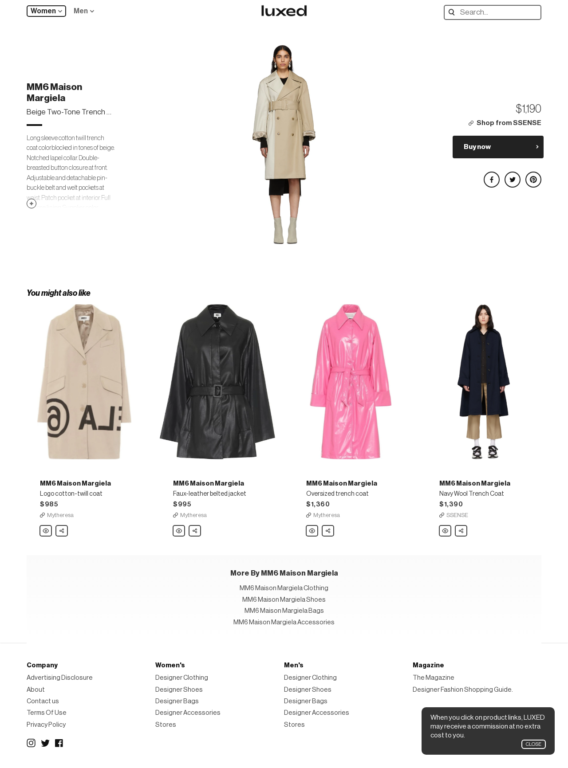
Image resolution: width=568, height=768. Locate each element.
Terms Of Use (47, 712)
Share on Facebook (491, 175)
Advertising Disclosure (60, 677)
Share (62, 528)
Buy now (477, 146)
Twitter (45, 743)
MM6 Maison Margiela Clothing (284, 588)
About (36, 689)
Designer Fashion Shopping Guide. (463, 689)
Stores (165, 724)
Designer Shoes (179, 689)
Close (533, 744)
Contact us (43, 701)
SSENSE (457, 515)
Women (43, 11)
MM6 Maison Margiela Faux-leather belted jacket (179, 531)
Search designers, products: (453, 12)
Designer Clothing (181, 677)
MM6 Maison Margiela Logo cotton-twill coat (46, 531)
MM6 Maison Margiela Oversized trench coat (312, 531)
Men (81, 11)
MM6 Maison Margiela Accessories (284, 622)
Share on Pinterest (532, 175)
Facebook (59, 743)
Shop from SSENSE (509, 123)
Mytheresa (60, 515)
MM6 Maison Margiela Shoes (284, 599)
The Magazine (433, 677)
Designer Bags (177, 701)
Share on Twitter (512, 175)
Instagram (31, 743)
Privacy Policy (46, 724)
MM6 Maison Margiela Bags (284, 610)
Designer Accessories (188, 712)
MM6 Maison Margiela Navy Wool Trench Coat (445, 531)
